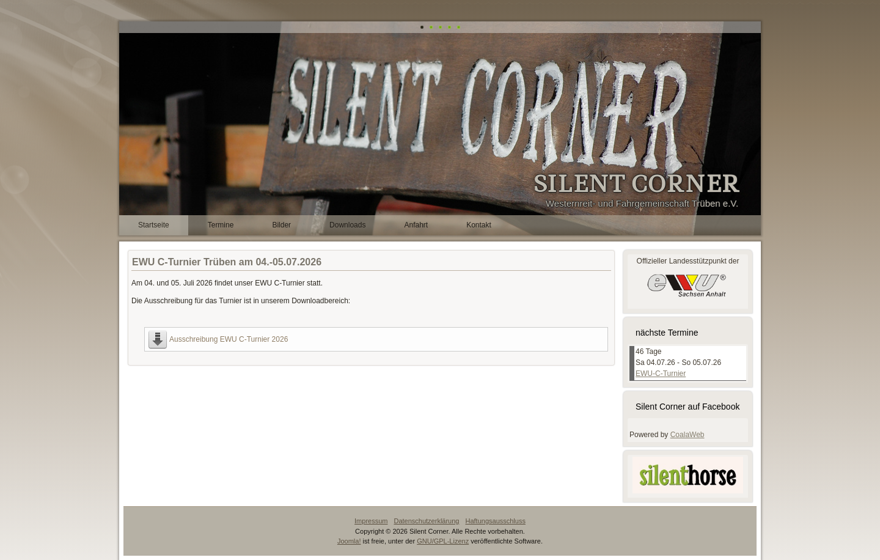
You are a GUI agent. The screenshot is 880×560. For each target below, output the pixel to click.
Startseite (153, 225)
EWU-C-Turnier (661, 373)
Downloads (347, 225)
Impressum (370, 521)
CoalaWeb (687, 434)
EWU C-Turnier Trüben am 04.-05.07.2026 (226, 262)
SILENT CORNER (636, 184)
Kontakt (478, 225)
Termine (221, 225)
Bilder (281, 225)
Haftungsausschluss (495, 521)
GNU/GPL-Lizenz (443, 541)
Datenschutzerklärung (426, 521)
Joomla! (349, 541)
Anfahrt (416, 225)
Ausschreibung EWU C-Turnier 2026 (228, 339)
